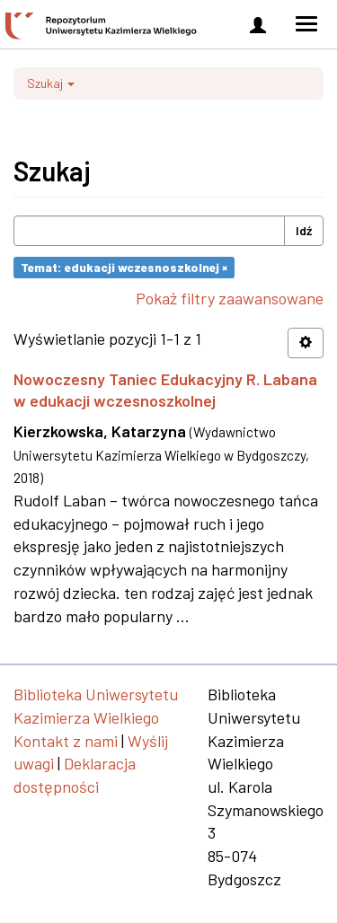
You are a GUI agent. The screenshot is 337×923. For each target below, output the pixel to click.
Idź (304, 230)
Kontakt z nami (65, 741)
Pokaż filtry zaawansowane (230, 298)
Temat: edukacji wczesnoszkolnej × (124, 267)
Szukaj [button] (51, 83)
